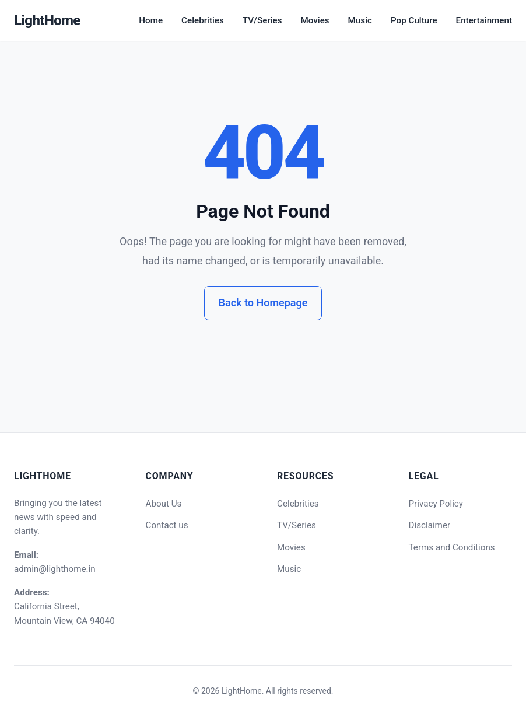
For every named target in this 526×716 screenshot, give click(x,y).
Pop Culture (414, 20)
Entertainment (484, 20)
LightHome (47, 20)
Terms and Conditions (452, 547)
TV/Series (262, 20)
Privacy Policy (436, 503)
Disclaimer (430, 525)
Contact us (167, 525)
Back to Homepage (263, 302)
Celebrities (202, 20)
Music (360, 20)
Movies (314, 20)
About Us (164, 503)
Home (151, 20)
